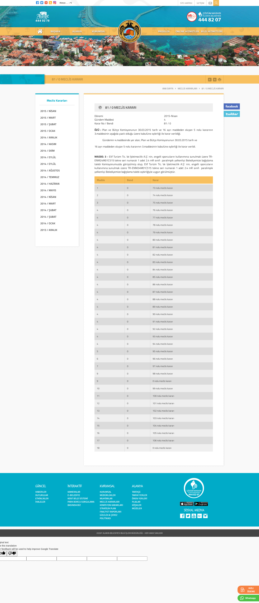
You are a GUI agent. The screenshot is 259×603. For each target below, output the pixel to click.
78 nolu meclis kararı (163, 225)
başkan (55, 31)
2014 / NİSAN (48, 197)
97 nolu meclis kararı (163, 366)
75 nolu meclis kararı (163, 202)
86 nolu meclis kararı (163, 284)
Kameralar (74, 491)
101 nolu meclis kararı (163, 403)
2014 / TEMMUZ (49, 177)
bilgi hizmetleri (211, 31)
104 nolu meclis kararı (163, 425)
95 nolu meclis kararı (163, 351)
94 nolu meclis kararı (163, 344)
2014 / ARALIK (48, 137)
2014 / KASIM (48, 144)
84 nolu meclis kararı (163, 269)
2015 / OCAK (47, 131)
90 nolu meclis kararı (163, 314)
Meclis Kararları (187, 88)
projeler (164, 31)
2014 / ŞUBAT (48, 210)
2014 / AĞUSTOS (50, 170)
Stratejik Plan (108, 508)
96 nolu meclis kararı (163, 358)
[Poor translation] (12, 553)
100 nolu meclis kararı (163, 396)
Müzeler (137, 508)
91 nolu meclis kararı (163, 321)
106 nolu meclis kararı (163, 440)
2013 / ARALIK (48, 230)
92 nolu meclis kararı (163, 329)
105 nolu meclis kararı (163, 433)
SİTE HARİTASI (186, 3)
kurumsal (98, 31)
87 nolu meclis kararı (163, 291)
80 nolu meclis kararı (163, 239)
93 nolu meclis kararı (163, 336)
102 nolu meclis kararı (163, 410)
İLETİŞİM (200, 3)
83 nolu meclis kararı (163, 262)
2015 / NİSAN (48, 111)
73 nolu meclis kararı (163, 188)
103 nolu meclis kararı (163, 418)
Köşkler (136, 505)
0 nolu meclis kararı (162, 381)
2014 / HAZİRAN (49, 184)
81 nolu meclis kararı (163, 247)
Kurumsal (105, 491)
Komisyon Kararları (111, 505)
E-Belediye (74, 495)
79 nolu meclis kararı (163, 232)
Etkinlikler (42, 498)
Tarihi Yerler (139, 495)
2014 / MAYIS (48, 190)
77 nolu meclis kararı (163, 217)
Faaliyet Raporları (110, 511)
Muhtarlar (106, 498)
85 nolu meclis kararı (163, 277)
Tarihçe (136, 491)
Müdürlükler (108, 495)
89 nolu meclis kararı (163, 306)
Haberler (40, 491)
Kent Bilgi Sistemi (78, 498)
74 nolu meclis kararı (163, 195)
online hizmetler (187, 31)
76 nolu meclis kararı (163, 210)
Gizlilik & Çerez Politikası (108, 516)
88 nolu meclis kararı (163, 299)
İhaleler (40, 501)
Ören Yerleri (139, 498)
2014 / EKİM (47, 151)
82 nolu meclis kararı (163, 254)
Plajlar (136, 501)
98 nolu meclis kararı (163, 373)
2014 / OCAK (47, 223)
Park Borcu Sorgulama (81, 501)
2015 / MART (48, 118)
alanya (77, 31)
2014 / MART (48, 203)
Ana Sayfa (167, 88)
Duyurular (41, 495)
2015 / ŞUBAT (48, 124)
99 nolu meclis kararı (163, 388)
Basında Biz (74, 505)
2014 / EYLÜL (48, 157)
